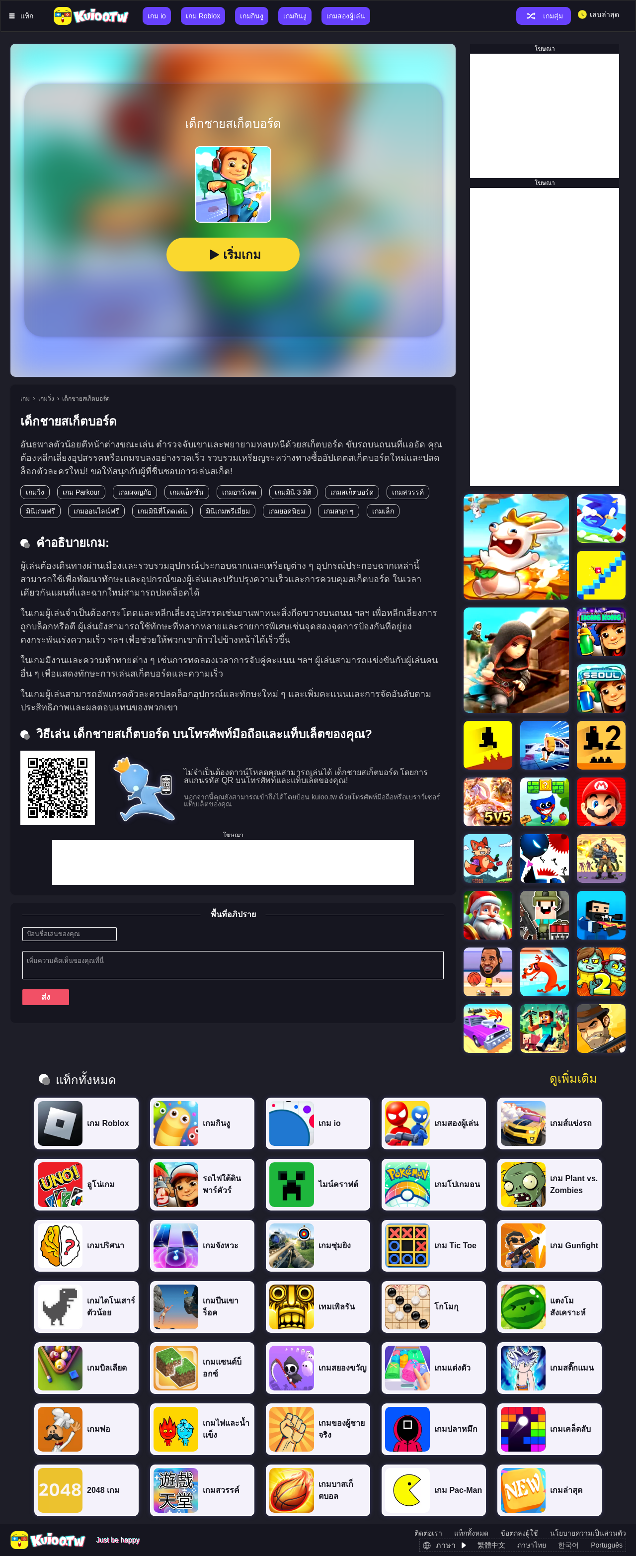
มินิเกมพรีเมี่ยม (228, 511)
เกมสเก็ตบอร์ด (352, 492)
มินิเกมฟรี (40, 511)
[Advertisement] (233, 862)
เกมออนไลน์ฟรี (96, 511)
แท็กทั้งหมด (471, 1533)
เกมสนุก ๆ (338, 511)
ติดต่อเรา (428, 1533)
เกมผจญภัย (135, 492)
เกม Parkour (81, 492)
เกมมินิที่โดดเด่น (162, 511)
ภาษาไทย (531, 1545)
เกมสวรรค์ (408, 492)
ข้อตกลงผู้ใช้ (519, 1533)
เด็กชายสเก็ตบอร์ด (86, 398)
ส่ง (45, 997)
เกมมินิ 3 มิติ (293, 492)
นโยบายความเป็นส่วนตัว (588, 1533)
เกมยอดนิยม (286, 511)
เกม (25, 398)
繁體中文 (491, 1545)
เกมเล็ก (383, 511)
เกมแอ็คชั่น (187, 492)
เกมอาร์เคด (239, 492)
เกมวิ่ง (46, 398)
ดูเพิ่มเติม (573, 1079)
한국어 (568, 1545)
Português (607, 1545)
